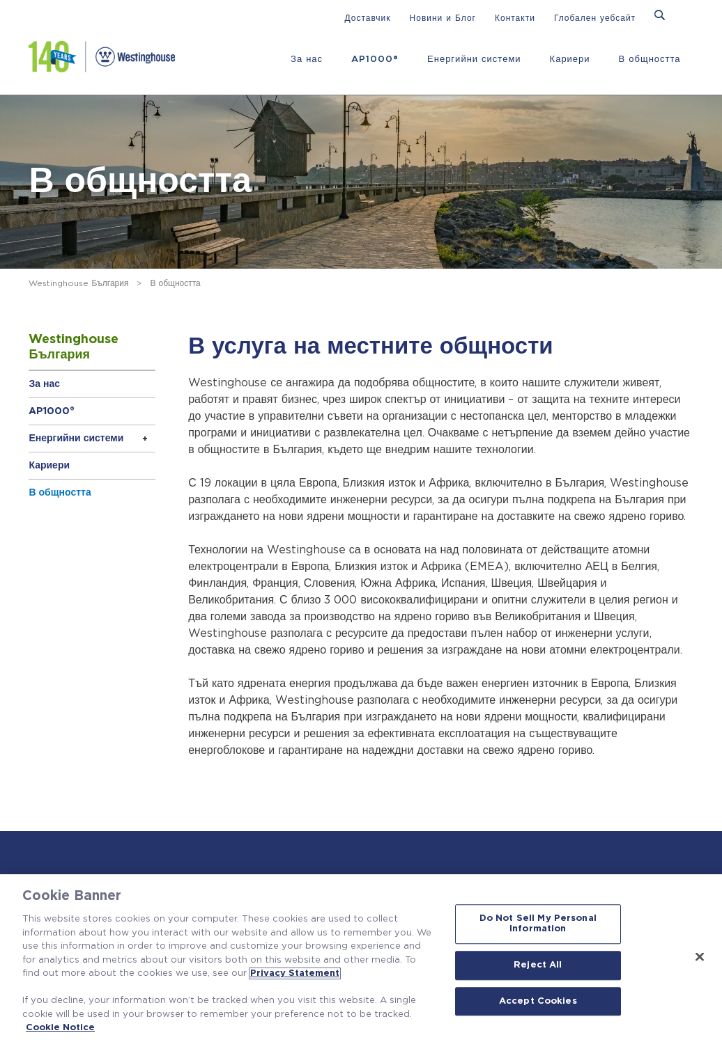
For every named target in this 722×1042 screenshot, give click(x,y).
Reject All (538, 965)
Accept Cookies (538, 1001)
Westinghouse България (78, 283)
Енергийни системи (474, 59)
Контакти (515, 18)
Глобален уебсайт (595, 18)
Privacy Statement (294, 973)
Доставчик (368, 18)
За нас (307, 59)
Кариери (570, 59)
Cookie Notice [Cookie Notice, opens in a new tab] (60, 1027)
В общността (650, 59)
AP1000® (375, 59)
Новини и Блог (443, 18)
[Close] (699, 956)
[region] (361, 958)
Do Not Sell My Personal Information (538, 924)
